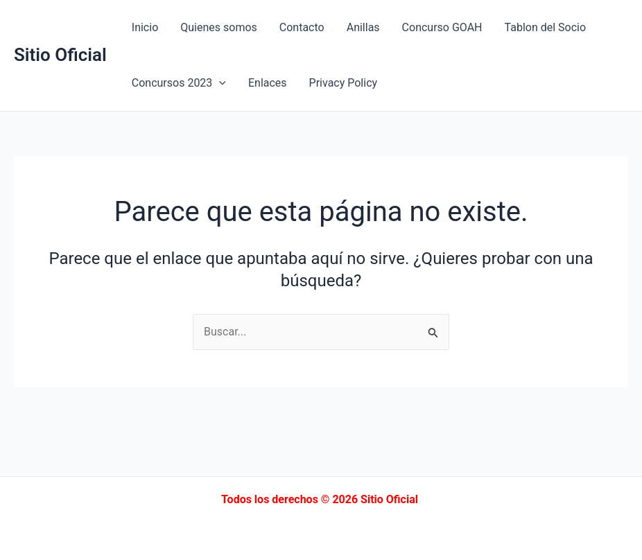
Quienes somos (218, 27)
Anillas (363, 27)
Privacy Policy (343, 82)
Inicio (145, 27)
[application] (219, 83)
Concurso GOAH (442, 27)
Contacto (301, 27)
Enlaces (267, 82)
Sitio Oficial (60, 54)
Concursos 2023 (179, 83)
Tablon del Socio (546, 27)
